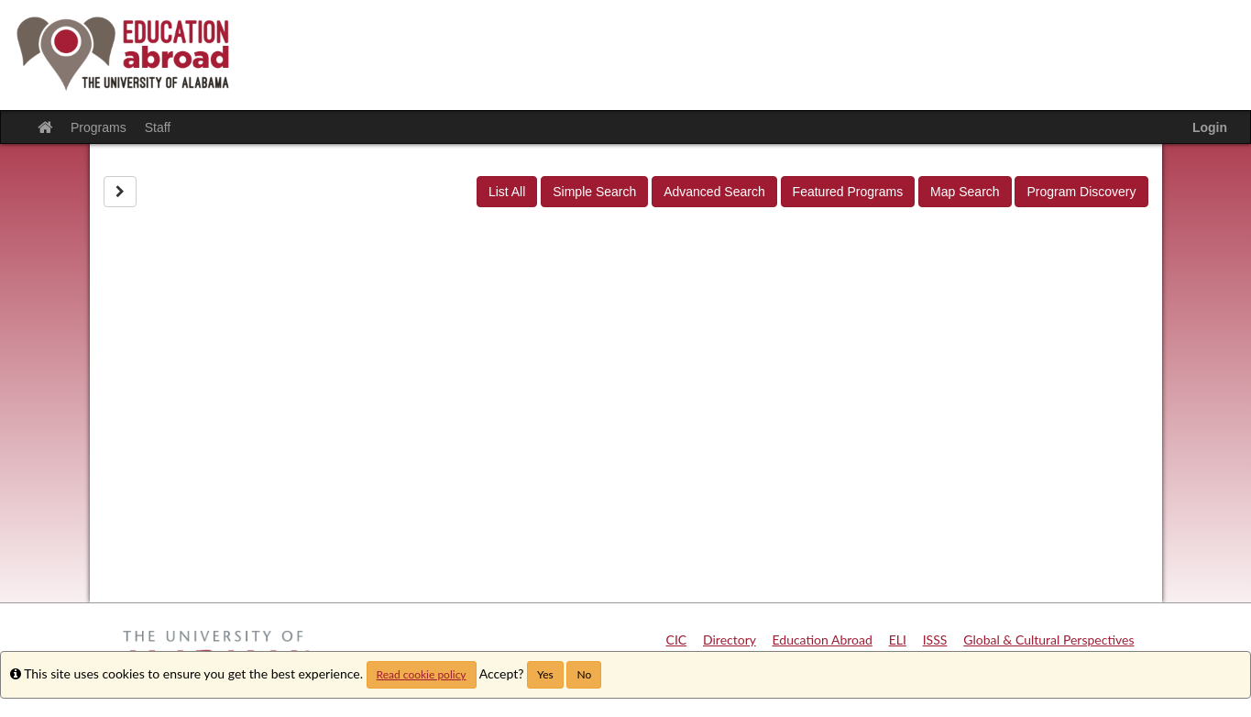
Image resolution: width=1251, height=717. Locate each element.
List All (506, 191)
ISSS (935, 639)
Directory (729, 639)
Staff (158, 127)
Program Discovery (1081, 191)
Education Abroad (822, 639)
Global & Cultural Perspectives (1048, 639)
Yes (545, 674)
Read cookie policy (421, 674)
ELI (897, 639)
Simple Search (594, 191)
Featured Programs (848, 191)
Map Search (964, 191)
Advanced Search (714, 191)
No (583, 674)
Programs (98, 127)
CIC (676, 639)
